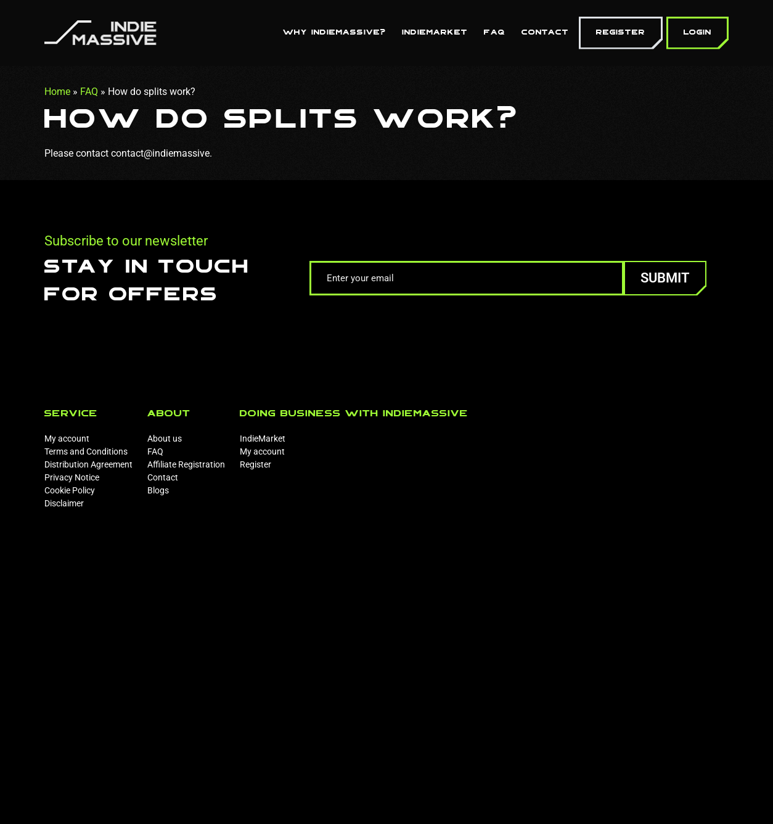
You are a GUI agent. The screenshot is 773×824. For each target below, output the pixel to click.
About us (164, 438)
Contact (545, 32)
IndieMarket (435, 32)
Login (697, 32)
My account (66, 438)
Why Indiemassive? (334, 32)
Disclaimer (64, 503)
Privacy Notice (71, 477)
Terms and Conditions (86, 451)
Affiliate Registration (186, 464)
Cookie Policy (69, 490)
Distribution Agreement (88, 464)
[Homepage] (100, 32)
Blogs (158, 490)
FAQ (494, 32)
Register (620, 32)
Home (57, 91)
